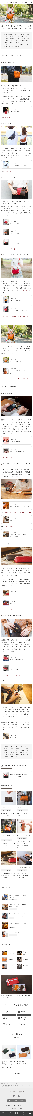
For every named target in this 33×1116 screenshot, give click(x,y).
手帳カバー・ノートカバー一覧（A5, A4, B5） (17, 512)
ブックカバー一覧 (8, 526)
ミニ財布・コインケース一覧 (11, 675)
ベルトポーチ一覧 (8, 117)
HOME (3, 1083)
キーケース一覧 (7, 457)
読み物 (8, 1083)
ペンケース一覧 (7, 610)
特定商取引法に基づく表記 (16, 1108)
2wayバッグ (23, 290)
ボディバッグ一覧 (8, 171)
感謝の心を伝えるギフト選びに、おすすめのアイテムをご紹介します (16, 995)
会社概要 (14, 1105)
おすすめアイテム (16, 1083)
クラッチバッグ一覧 (9, 249)
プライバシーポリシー (24, 1105)
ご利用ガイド (6, 1105)
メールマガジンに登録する (17, 1100)
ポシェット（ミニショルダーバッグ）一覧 (15, 316)
